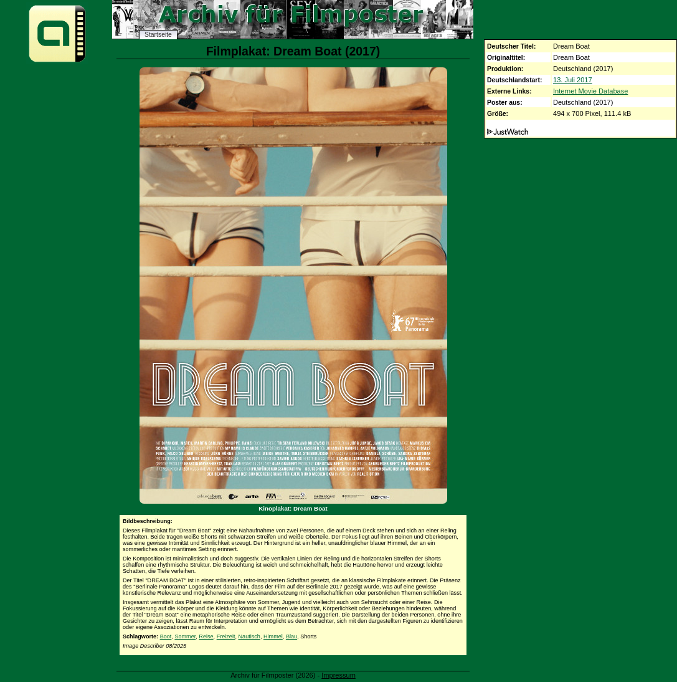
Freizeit (226, 636)
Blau (291, 636)
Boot (166, 636)
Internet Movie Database (590, 91)
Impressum (338, 675)
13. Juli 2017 (572, 80)
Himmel (273, 636)
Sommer (185, 636)
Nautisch (249, 636)
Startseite (158, 34)
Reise (206, 636)
